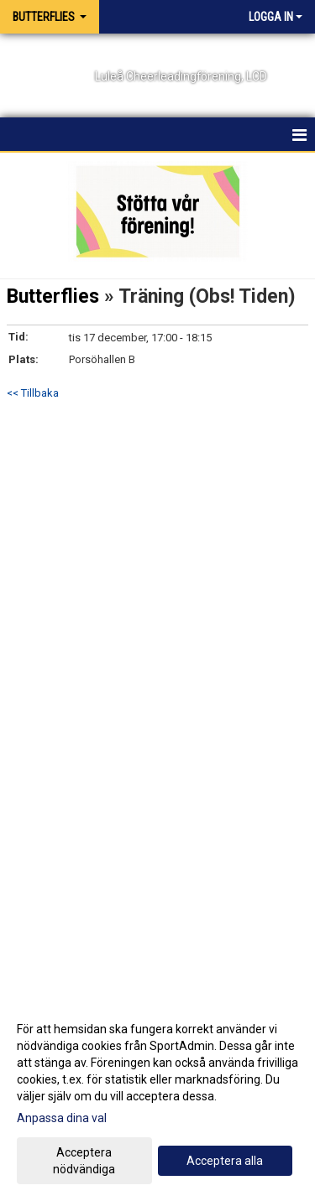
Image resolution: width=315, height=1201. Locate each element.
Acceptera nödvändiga (84, 1161)
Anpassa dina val (62, 1118)
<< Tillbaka (33, 393)
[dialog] (157, 1098)
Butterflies (53, 296)
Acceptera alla (224, 1160)
